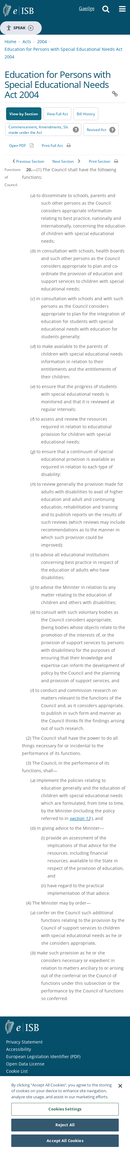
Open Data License (25, 1064)
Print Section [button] (99, 161)
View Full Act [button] (57, 113)
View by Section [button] (23, 113)
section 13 (80, 818)
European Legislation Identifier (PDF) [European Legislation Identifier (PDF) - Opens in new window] (43, 1056)
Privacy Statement (24, 1042)
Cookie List (17, 1071)
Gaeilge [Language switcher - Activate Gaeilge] (86, 2)
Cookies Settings (64, 1111)
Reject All (65, 1127)
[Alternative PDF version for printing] (21, 145)
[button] (106, 10)
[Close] (120, 1088)
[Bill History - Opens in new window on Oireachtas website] (85, 113)
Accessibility (18, 1049)
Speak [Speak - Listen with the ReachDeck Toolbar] (19, 28)
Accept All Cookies (65, 1142)
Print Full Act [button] (52, 145)
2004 (42, 41)
